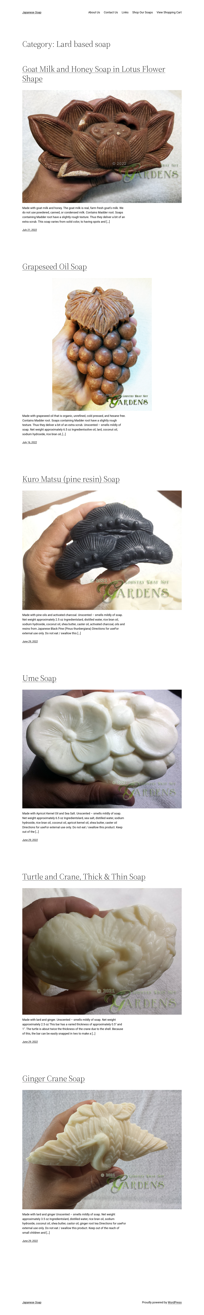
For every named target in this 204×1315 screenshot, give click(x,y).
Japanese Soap (31, 12)
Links (125, 12)
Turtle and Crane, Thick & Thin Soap (84, 876)
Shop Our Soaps (142, 12)
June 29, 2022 (30, 641)
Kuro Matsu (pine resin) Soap (71, 479)
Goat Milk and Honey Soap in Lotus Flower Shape (93, 73)
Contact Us (111, 12)
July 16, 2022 (29, 442)
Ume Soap (39, 678)
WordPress (175, 1302)
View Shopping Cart (169, 12)
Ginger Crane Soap (53, 1078)
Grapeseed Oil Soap (54, 266)
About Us (94, 12)
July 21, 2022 (29, 229)
